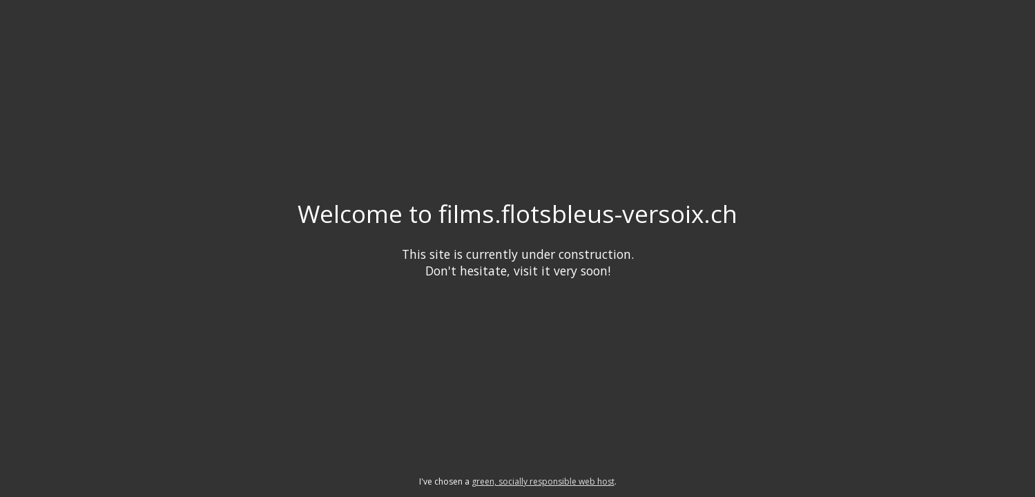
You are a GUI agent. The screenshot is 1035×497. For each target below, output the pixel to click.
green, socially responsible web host (543, 481)
